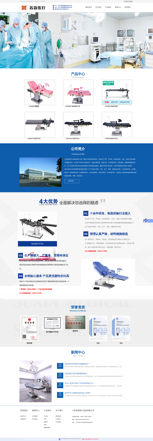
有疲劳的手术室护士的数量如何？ (77, 364)
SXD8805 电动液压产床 (72, 106)
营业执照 (29, 343)
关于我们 (98, 7)
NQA (98, 343)
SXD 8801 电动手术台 (72, 138)
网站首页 (89, 7)
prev (23, 42)
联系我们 (128, 7)
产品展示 (108, 7)
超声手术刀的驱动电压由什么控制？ (78, 393)
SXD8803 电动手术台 (34, 138)
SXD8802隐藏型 (34, 106)
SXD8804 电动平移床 (111, 106)
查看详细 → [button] (71, 181)
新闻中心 (118, 7)
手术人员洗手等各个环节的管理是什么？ (80, 383)
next (129, 42)
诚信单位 (75, 331)
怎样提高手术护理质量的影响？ (76, 374)
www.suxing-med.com (82, 419)
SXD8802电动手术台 (111, 138)
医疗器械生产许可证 (52, 332)
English (130, 1)
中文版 (126, 1)
